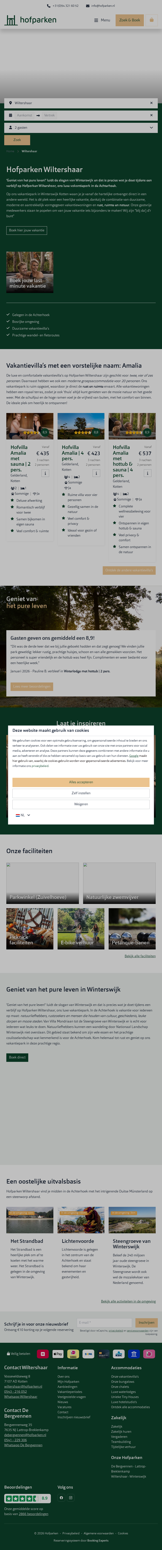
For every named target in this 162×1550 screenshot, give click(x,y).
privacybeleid (40, 766)
